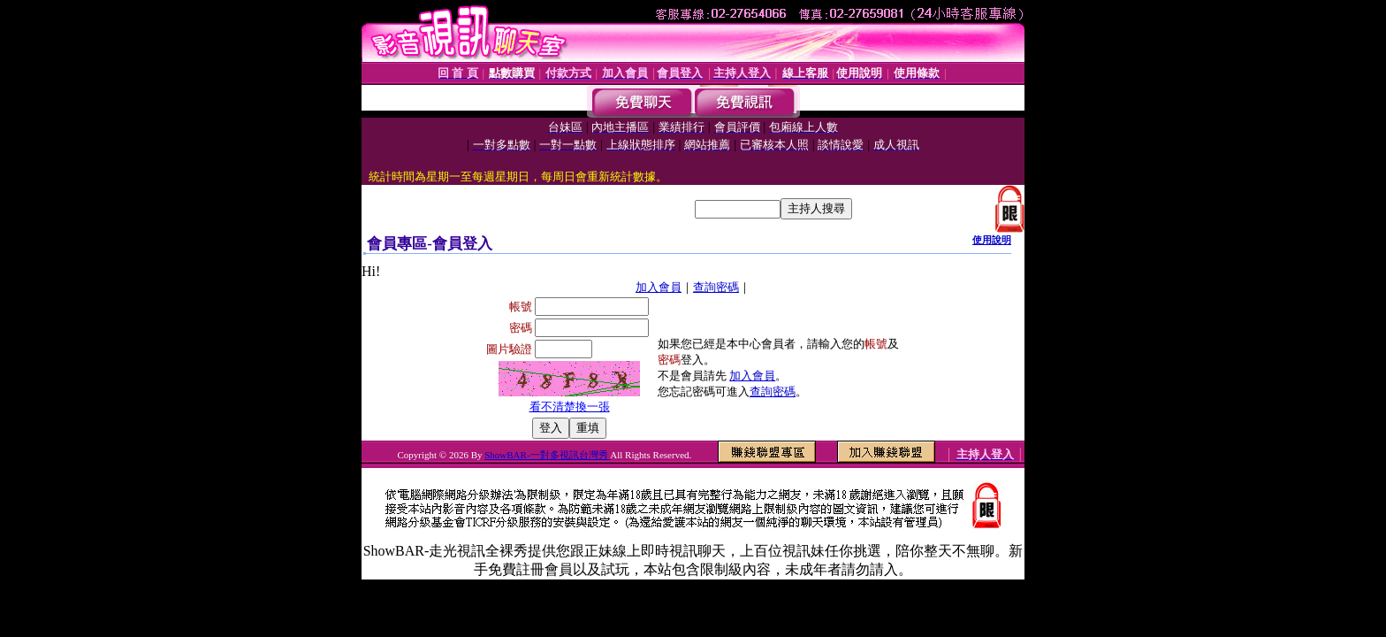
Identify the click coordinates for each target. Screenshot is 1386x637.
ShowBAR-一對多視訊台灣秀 (547, 454)
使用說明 (991, 239)
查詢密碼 (716, 287)
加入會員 (659, 287)
